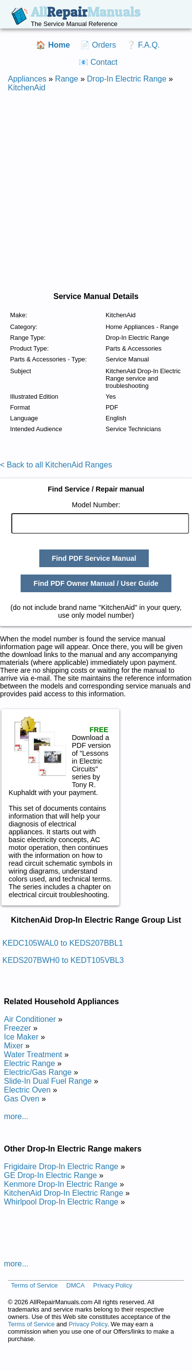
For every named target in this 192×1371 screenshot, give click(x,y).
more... (16, 1116)
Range (66, 79)
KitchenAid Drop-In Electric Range (63, 1193)
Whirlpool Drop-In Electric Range (61, 1202)
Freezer (17, 1028)
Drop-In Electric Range (126, 79)
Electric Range (29, 1063)
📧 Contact (98, 62)
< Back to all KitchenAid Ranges (56, 465)
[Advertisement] (92, 192)
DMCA (75, 1285)
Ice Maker (21, 1037)
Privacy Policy (113, 1285)
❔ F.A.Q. (143, 45)
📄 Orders (98, 45)
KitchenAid (27, 87)
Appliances (27, 79)
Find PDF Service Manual (94, 558)
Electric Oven (27, 1090)
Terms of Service (34, 1285)
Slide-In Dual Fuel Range (48, 1081)
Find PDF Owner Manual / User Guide (95, 583)
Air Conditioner (30, 1019)
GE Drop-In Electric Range (50, 1175)
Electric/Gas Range (38, 1072)
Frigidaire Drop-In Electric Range (61, 1166)
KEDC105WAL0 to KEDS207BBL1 (62, 943)
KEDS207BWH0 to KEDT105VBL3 (63, 960)
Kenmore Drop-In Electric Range (60, 1184)
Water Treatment (33, 1054)
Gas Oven (21, 1099)
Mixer (13, 1046)
